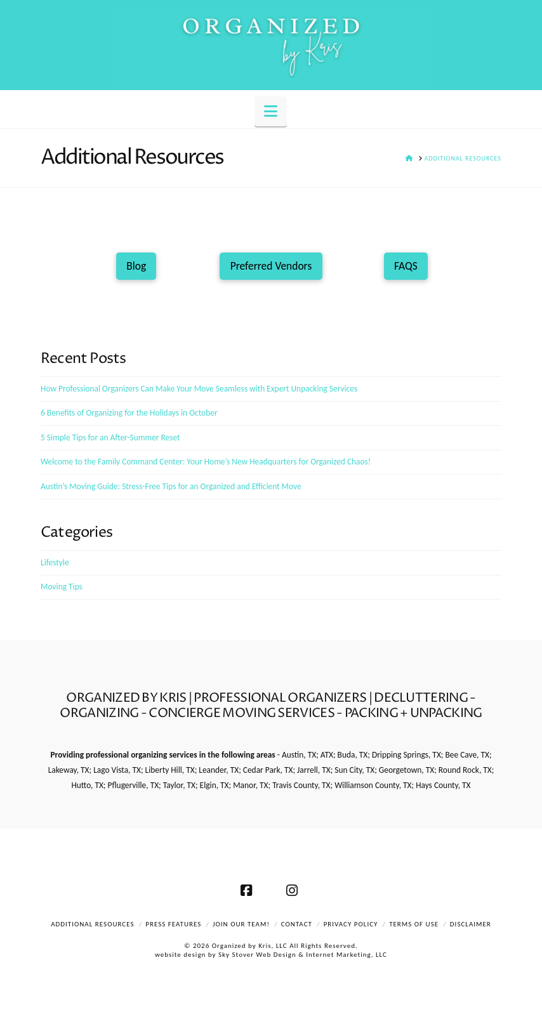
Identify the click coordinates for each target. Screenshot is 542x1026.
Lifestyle (55, 562)
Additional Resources (92, 924)
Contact (296, 924)
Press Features (173, 924)
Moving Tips (62, 586)
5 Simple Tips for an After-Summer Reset (110, 437)
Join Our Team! (241, 924)
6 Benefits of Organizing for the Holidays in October (129, 412)
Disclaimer (470, 924)
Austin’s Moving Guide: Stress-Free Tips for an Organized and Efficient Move (171, 486)
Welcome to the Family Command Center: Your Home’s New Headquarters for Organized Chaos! (206, 461)
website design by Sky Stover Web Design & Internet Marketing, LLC (271, 954)
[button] (270, 111)
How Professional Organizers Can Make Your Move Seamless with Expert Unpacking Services (199, 388)
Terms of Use (414, 924)
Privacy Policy (351, 924)
